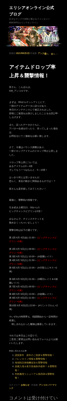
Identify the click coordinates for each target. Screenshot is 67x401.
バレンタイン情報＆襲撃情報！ (31, 359)
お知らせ (25, 385)
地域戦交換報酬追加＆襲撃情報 (31, 362)
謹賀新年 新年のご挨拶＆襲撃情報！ (34, 355)
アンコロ (42, 53)
